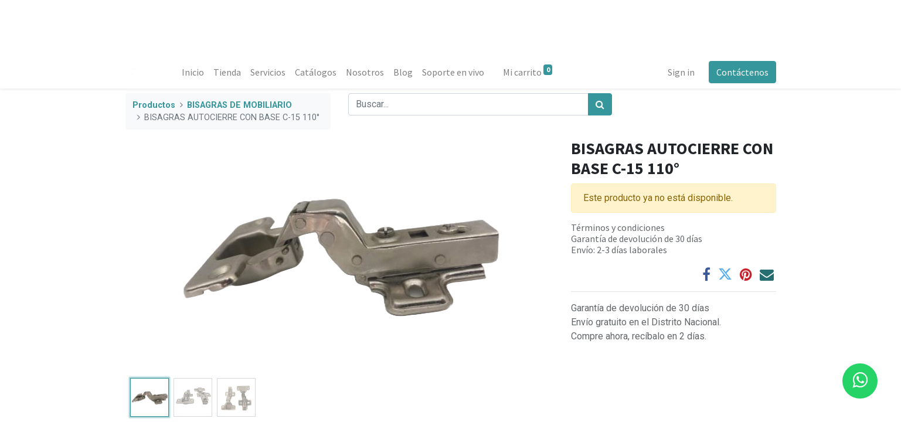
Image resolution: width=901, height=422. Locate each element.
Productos (153, 105)
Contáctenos (742, 72)
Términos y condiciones (618, 227)
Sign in (681, 72)
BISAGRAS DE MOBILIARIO (239, 105)
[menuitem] (193, 72)
